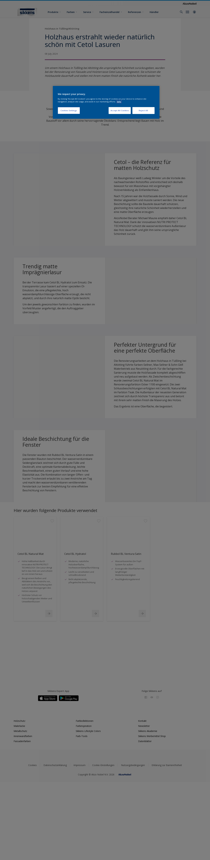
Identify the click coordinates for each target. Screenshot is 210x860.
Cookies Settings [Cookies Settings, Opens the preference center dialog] (69, 110)
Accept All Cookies (120, 110)
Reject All (143, 110)
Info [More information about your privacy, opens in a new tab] (119, 101)
